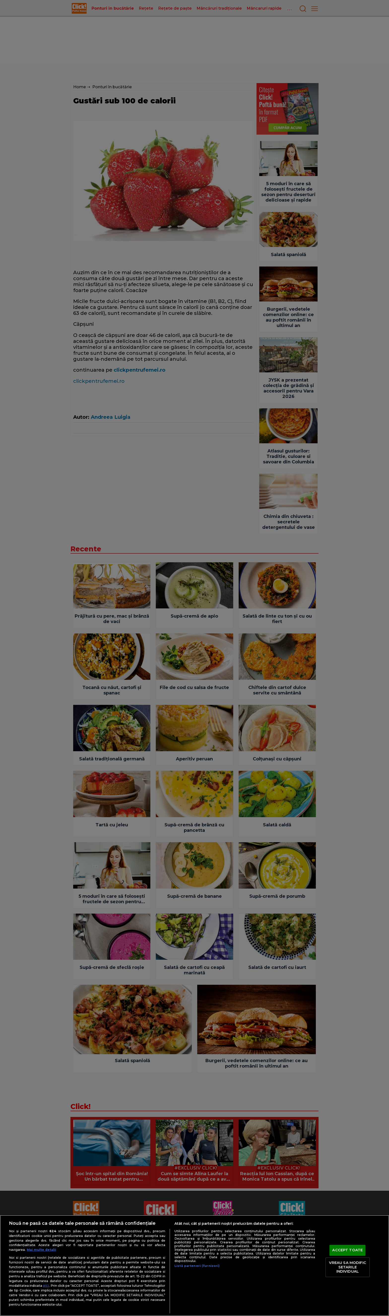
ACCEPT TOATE (347, 1250)
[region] (194, 1265)
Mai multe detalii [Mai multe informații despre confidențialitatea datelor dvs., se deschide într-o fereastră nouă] (41, 1250)
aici (46, 1285)
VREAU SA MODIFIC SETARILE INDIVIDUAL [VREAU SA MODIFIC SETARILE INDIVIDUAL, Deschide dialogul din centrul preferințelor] (347, 1267)
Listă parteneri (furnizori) (197, 1266)
